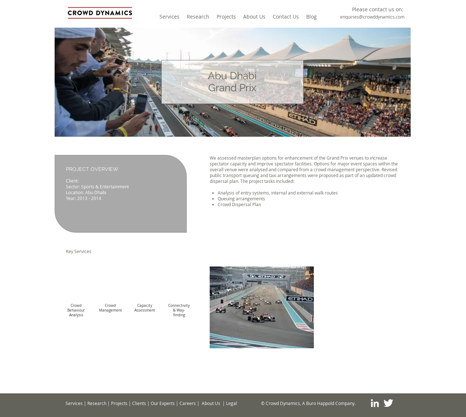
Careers (187, 403)
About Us (211, 403)
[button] (377, 9)
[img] (76, 296)
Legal (231, 403)
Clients (139, 403)
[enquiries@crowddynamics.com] (372, 17)
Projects (119, 403)
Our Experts (163, 403)
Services (74, 403)
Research (96, 403)
